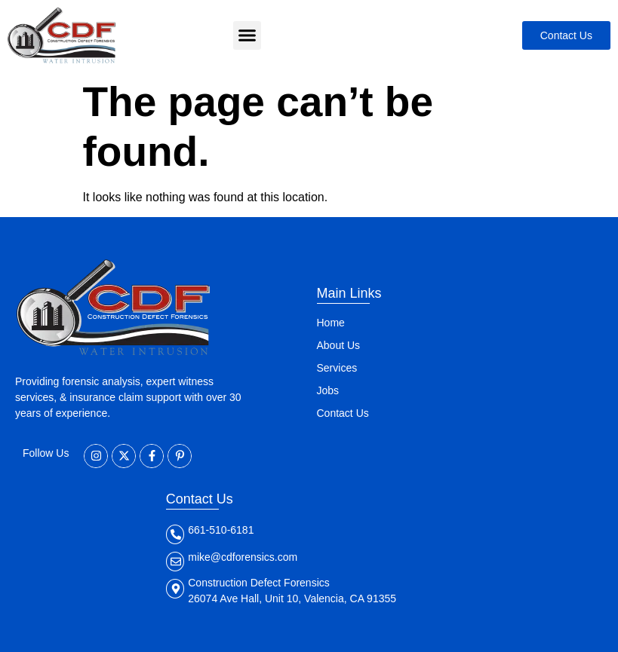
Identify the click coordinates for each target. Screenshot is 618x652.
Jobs (328, 390)
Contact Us (343, 413)
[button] (247, 35)
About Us (339, 345)
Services (337, 368)
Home (331, 323)
